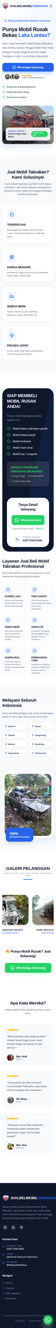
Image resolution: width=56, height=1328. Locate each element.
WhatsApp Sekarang (28, 67)
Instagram (20, 1320)
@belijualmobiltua (17, 1265)
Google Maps (34, 1320)
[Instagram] (5, 1227)
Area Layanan (11, 1293)
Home (7, 1282)
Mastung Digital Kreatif (22, 1315)
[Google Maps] (21, 1227)
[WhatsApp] (13, 1227)
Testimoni (9, 1298)
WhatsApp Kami (28, 520)
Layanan (8, 1288)
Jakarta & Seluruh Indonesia (22, 1256)
